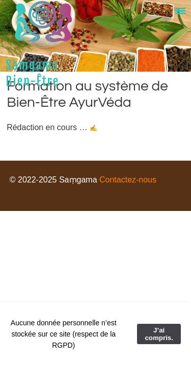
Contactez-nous (127, 179)
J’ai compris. (159, 334)
